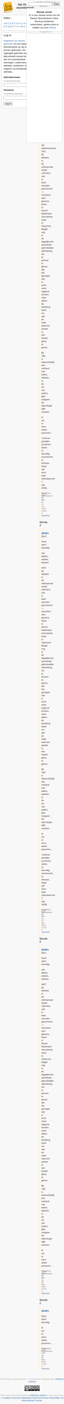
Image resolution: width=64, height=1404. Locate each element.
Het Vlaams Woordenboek (13, 1395)
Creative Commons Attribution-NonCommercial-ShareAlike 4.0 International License (32, 1399)
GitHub (52, 27)
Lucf (43, 1353)
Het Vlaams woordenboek (25, 6)
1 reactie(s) (45, 514)
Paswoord (9, 90)
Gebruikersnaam (12, 77)
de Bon (43, 498)
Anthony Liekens (38, 1395)
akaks (45, 533)
